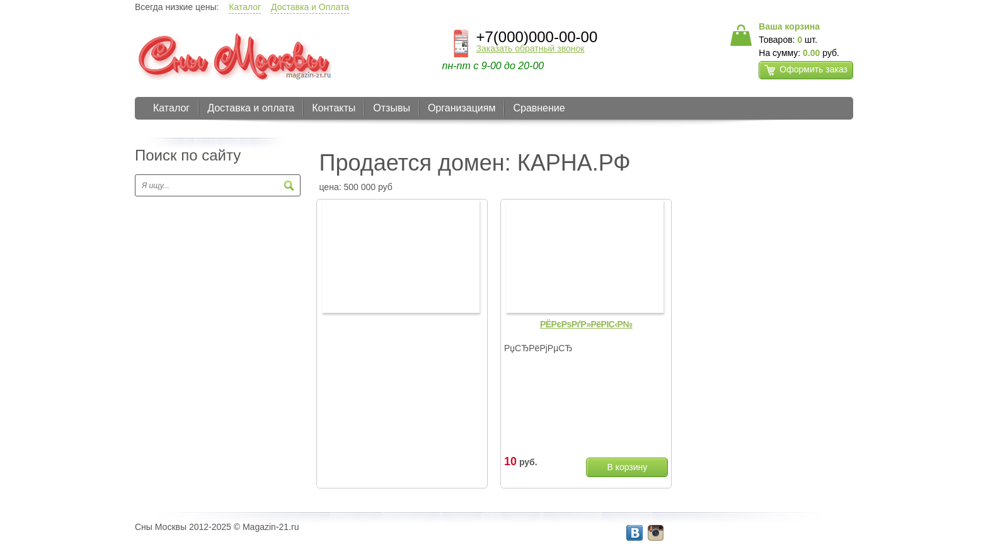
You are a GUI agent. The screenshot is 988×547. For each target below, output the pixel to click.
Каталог (245, 7)
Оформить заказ (805, 70)
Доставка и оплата (250, 108)
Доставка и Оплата (310, 7)
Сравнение (539, 108)
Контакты (333, 108)
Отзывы (391, 108)
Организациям (462, 108)
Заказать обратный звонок (530, 48)
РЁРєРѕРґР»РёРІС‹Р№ (586, 324)
